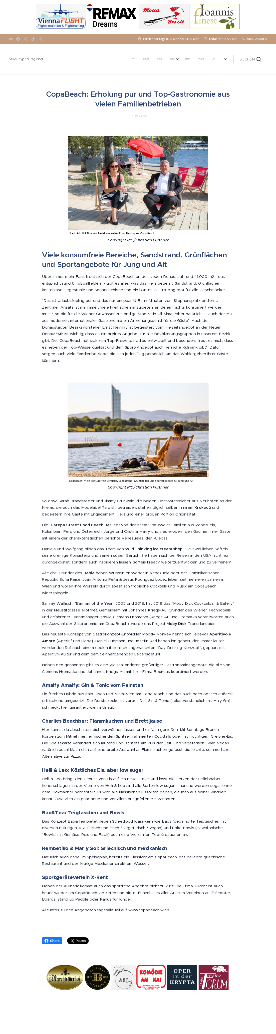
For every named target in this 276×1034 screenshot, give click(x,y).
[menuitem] (96, 59)
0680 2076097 (257, 38)
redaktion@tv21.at (223, 38)
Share (52, 941)
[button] (250, 59)
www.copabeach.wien (148, 910)
